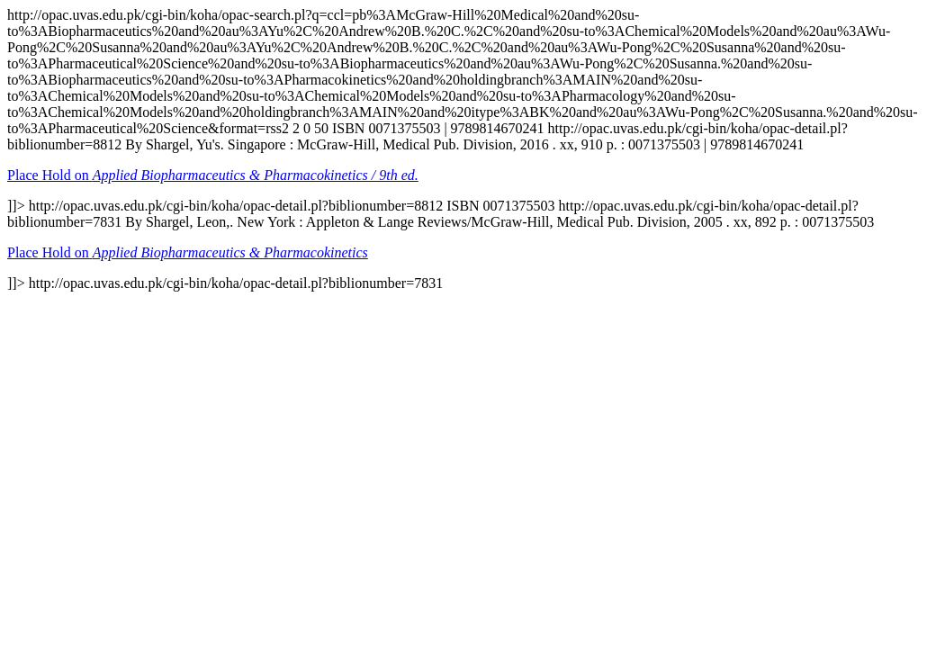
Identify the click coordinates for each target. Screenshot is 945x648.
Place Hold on (212, 175)
